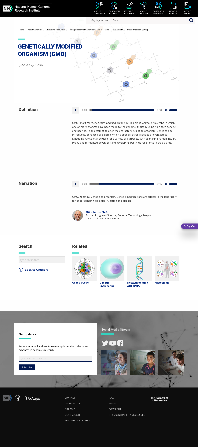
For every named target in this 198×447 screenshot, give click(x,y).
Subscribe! (27, 367)
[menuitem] (99, 8)
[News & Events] (173, 8)
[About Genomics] (100, 8)
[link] (105, 343)
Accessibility (72, 403)
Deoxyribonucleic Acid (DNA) (137, 284)
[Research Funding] (114, 8)
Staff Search (72, 414)
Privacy (113, 403)
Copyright (115, 409)
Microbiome (162, 282)
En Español (189, 226)
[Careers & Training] (158, 8)
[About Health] (144, 8)
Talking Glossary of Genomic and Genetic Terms (89, 30)
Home (21, 30)
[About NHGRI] (188, 8)
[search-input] (140, 20)
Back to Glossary (36, 269)
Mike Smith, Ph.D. (97, 212)
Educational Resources (55, 30)
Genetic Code (80, 282)
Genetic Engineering (107, 284)
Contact (70, 397)
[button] (32, 399)
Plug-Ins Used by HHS (77, 420)
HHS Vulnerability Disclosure (127, 414)
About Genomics (35, 30)
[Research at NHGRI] (129, 8)
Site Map (70, 409)
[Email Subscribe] (55, 359)
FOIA (111, 397)
